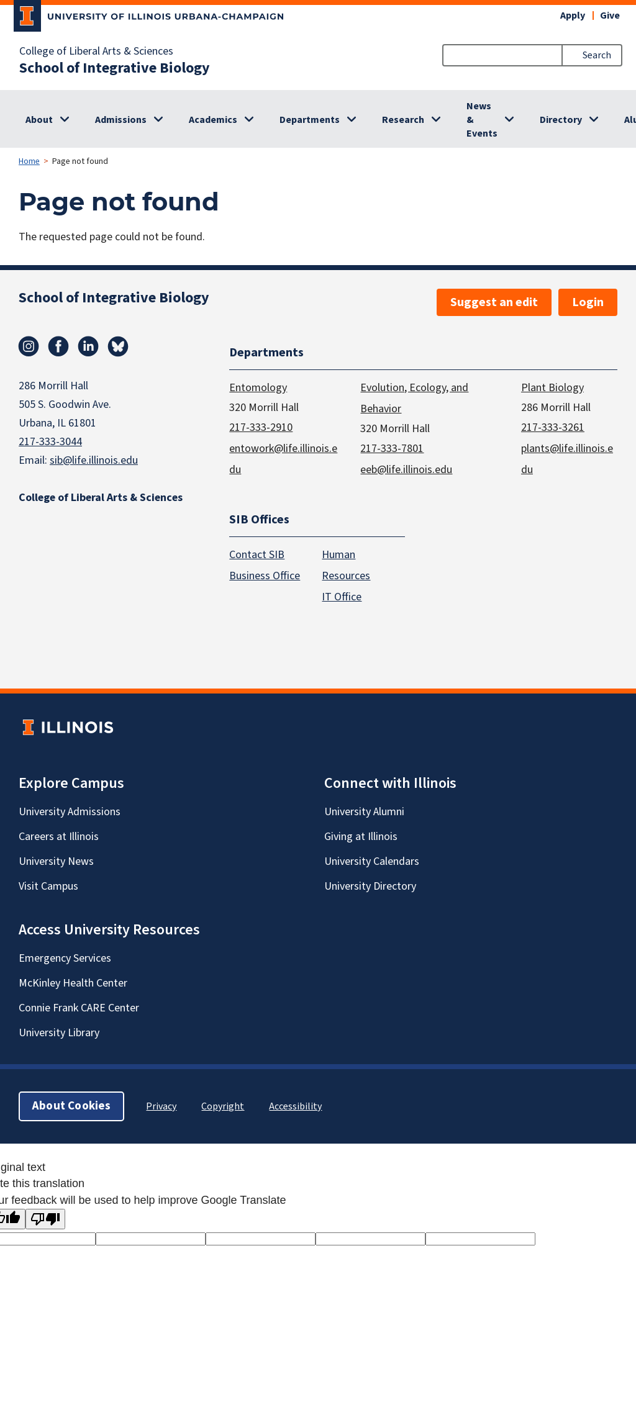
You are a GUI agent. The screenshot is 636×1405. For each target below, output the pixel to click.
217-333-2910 (261, 427)
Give (610, 15)
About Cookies (71, 1106)
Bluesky (118, 346)
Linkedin (88, 346)
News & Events (481, 119)
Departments (309, 120)
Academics (213, 120)
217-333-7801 (392, 448)
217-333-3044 (50, 442)
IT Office (341, 597)
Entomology (258, 387)
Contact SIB (256, 555)
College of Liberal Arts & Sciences (96, 51)
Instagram (28, 346)
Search (597, 55)
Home (29, 161)
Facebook (58, 346)
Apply (572, 15)
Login (588, 302)
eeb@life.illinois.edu (406, 469)
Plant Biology (552, 387)
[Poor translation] (45, 1219)
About (39, 120)
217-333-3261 (552, 427)
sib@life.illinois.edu (94, 460)
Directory (561, 120)
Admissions (121, 120)
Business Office (264, 576)
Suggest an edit (494, 302)
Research (403, 120)
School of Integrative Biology (114, 68)
